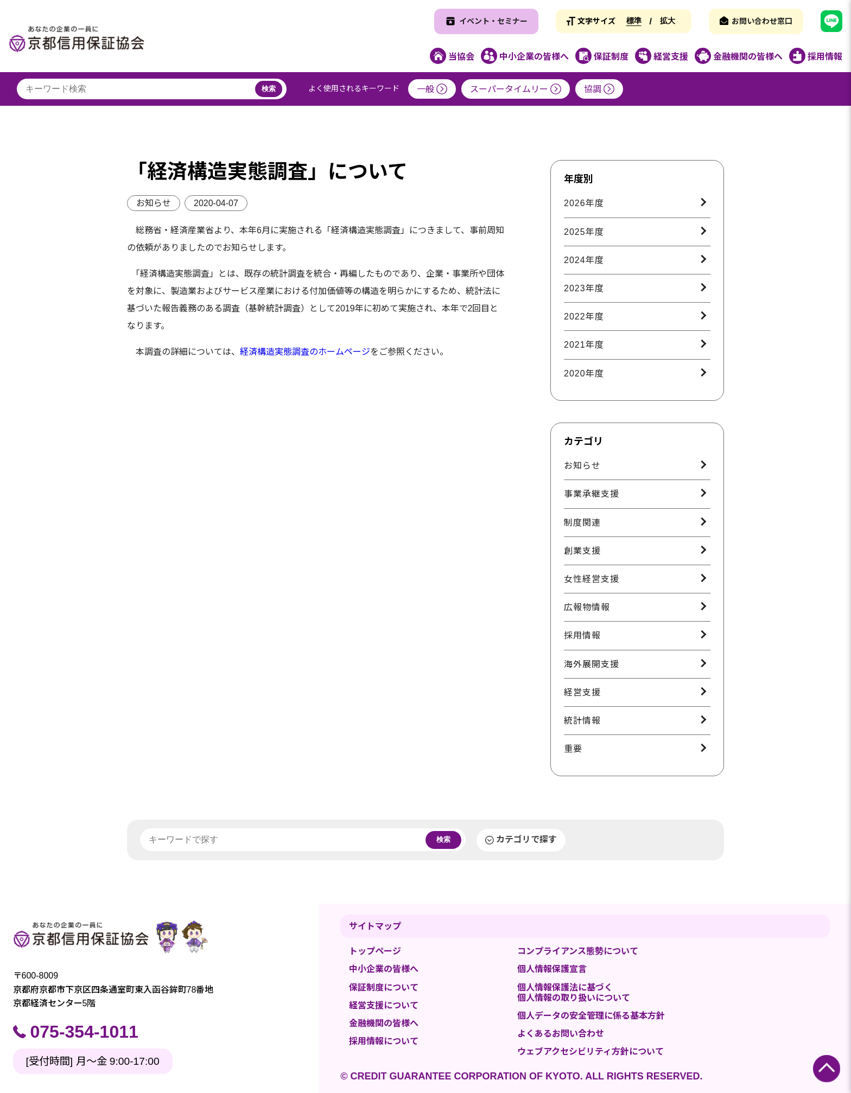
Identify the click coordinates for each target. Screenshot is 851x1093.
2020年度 (584, 373)
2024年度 (584, 260)
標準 (634, 20)
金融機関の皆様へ (383, 1023)
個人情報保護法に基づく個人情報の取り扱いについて (573, 992)
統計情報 (582, 720)
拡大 (667, 20)
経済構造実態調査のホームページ (305, 351)
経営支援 (582, 692)
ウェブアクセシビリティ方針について (590, 1051)
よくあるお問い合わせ (560, 1033)
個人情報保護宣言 (552, 969)
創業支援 (582, 550)
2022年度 (584, 316)
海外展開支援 (591, 664)
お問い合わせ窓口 (762, 21)
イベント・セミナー (493, 21)
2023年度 (584, 288)
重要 (573, 748)
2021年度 (584, 344)
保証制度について (383, 987)
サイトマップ (375, 926)
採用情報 (582, 635)
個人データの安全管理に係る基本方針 (591, 1015)
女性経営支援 (591, 579)
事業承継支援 (591, 493)
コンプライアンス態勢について (577, 951)
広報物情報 (587, 607)
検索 (269, 89)
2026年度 (584, 203)
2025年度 (584, 232)
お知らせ (153, 203)
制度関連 (582, 522)
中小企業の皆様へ (383, 969)
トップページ (375, 951)
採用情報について (383, 1041)
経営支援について (383, 1005)
